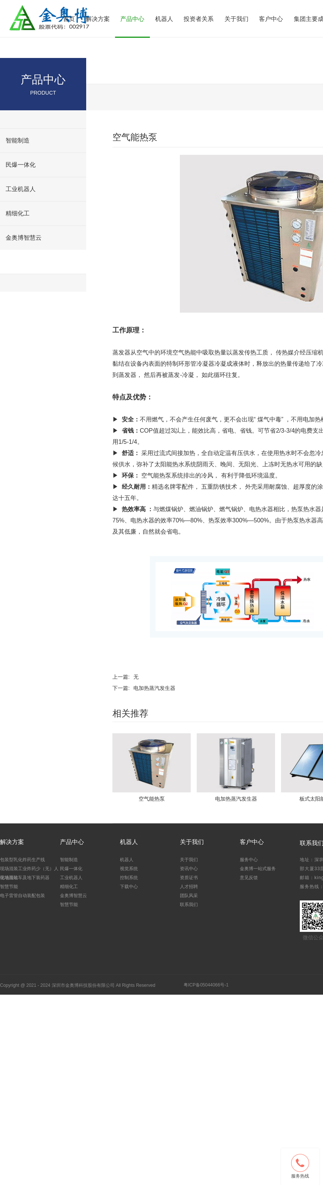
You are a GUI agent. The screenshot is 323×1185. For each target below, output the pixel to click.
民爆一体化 (21, 165)
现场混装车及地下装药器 (24, 877)
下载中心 (129, 886)
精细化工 (18, 213)
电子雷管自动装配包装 (22, 895)
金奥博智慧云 (24, 237)
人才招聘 (189, 886)
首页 (69, 19)
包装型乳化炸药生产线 (22, 859)
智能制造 (18, 140)
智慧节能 (18, 261)
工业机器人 (21, 189)
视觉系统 (129, 868)
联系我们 (189, 904)
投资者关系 (199, 19)
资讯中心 (189, 868)
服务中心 (249, 859)
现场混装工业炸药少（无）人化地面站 (29, 872)
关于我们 (236, 19)
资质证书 (189, 877)
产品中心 (132, 19)
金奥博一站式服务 (258, 868)
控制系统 (129, 877)
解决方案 (98, 19)
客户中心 (271, 19)
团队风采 (189, 895)
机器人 (164, 19)
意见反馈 (249, 877)
